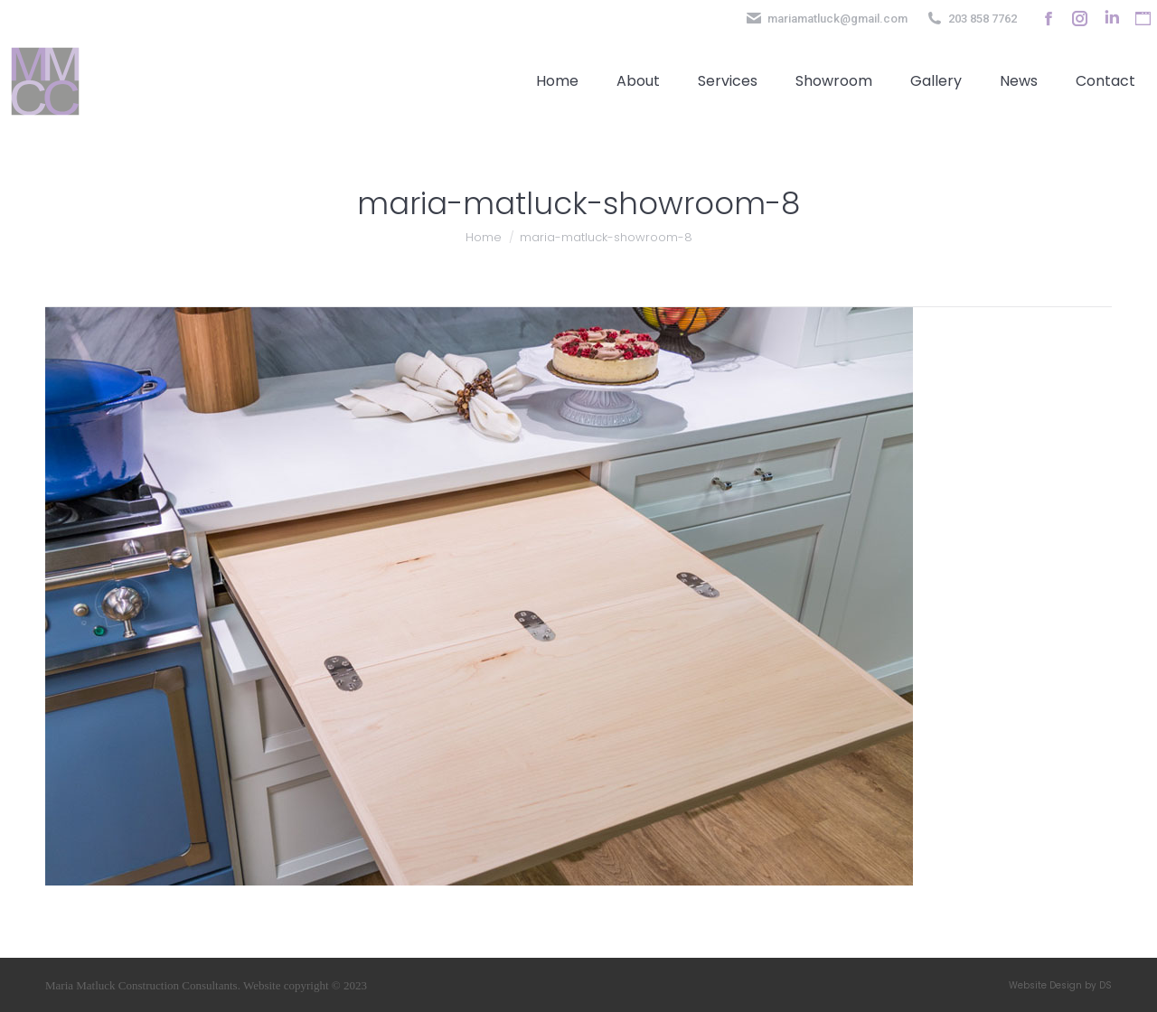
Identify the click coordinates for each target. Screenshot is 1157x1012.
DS (1105, 985)
